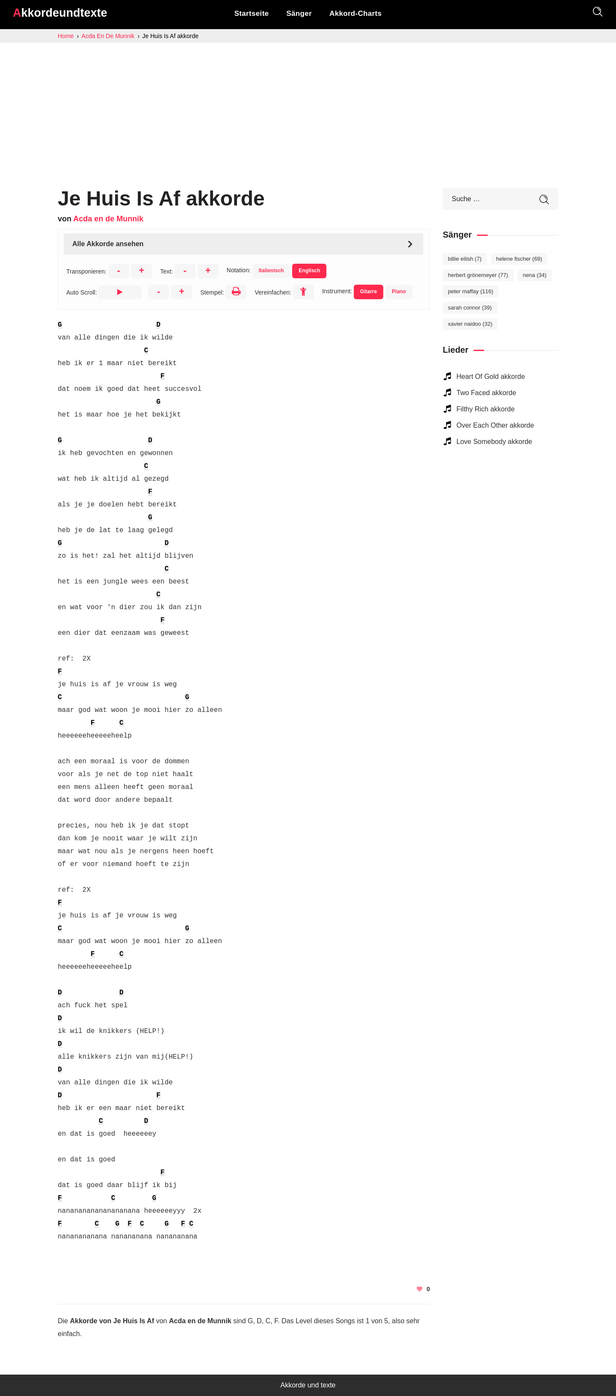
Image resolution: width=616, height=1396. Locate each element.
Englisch (309, 271)
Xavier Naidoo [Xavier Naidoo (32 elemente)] (470, 324)
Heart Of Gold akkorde (490, 376)
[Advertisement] (308, 107)
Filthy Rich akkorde (485, 409)
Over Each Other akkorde (495, 425)
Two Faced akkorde (486, 392)
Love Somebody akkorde (494, 441)
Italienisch (271, 271)
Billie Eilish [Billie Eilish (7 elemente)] (465, 259)
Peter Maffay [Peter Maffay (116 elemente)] (470, 291)
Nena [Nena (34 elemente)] (535, 275)
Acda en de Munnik (108, 218)
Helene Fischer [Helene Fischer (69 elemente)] (519, 259)
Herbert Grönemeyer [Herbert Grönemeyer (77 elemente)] (478, 275)
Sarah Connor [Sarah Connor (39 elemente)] (470, 307)
